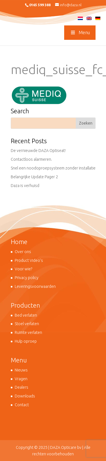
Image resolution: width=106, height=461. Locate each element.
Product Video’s (29, 260)
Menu (80, 32)
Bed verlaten (26, 315)
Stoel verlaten (27, 323)
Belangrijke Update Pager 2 (34, 177)
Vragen (21, 379)
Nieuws (21, 370)
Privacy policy (26, 277)
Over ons (23, 251)
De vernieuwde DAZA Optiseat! (38, 150)
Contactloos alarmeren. (31, 159)
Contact (22, 405)
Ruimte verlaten (28, 332)
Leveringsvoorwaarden (35, 286)
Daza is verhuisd (25, 185)
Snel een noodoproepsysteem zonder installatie (53, 168)
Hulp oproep (26, 341)
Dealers (21, 387)
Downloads (25, 396)
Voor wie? (23, 269)
